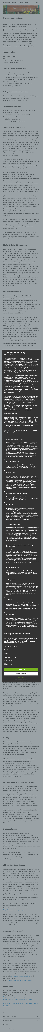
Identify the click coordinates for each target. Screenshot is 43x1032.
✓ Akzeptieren (21, 669)
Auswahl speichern (21, 673)
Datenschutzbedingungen (21, 679)
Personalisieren (21, 677)
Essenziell (8, 664)
